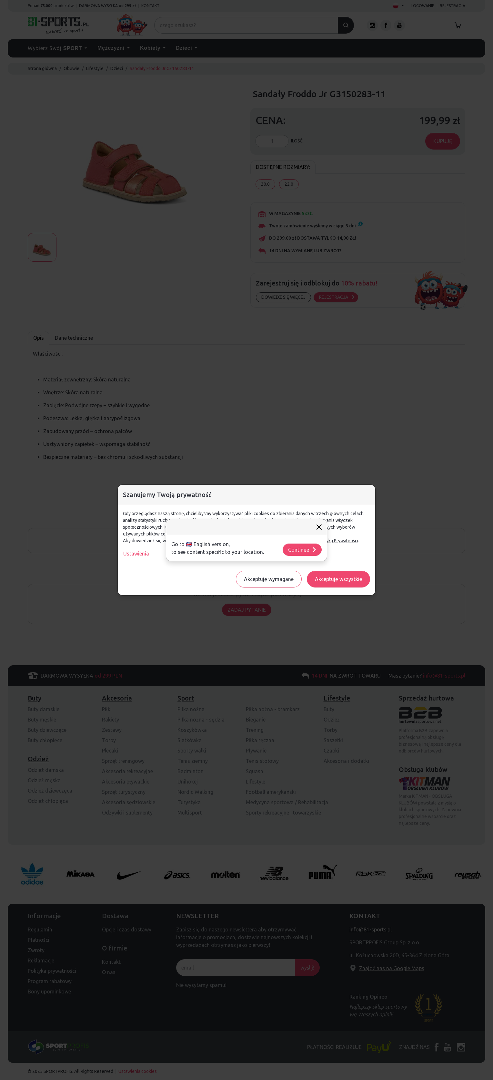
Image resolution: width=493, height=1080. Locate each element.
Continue (302, 550)
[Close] (319, 527)
